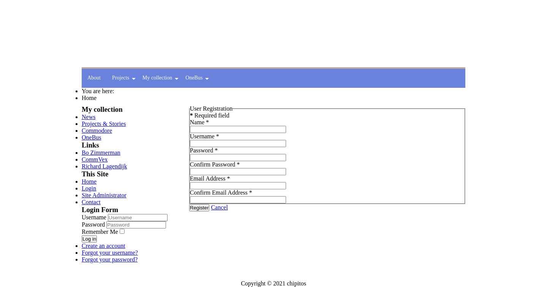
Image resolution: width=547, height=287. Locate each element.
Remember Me (100, 231)
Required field (209, 115)
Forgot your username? (110, 252)
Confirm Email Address (221, 192)
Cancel (219, 207)
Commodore (97, 130)
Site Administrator (104, 195)
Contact (91, 202)
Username (94, 217)
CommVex (95, 159)
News (88, 117)
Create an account (103, 246)
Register (199, 208)
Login (89, 188)
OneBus (91, 137)
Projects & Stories (104, 124)
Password (94, 224)
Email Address (210, 178)
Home (89, 181)
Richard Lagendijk (104, 166)
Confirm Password (215, 164)
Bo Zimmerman (101, 152)
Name (199, 122)
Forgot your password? (110, 259)
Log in (89, 239)
